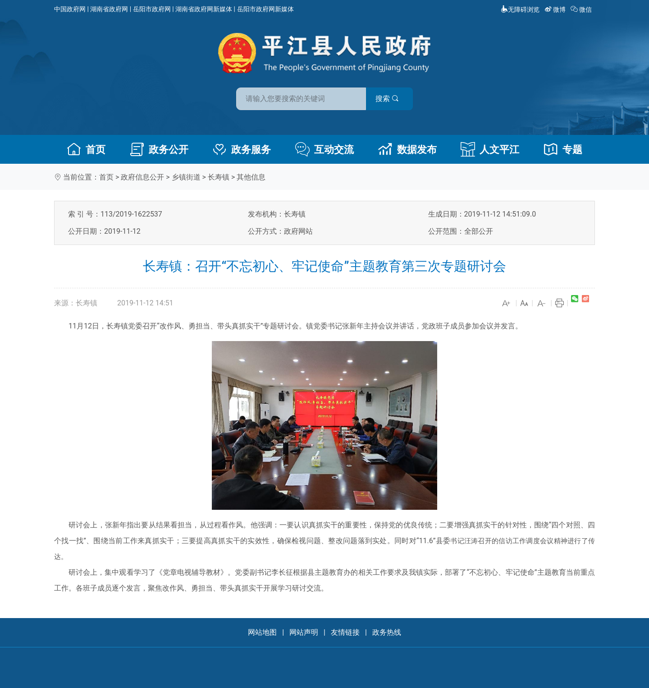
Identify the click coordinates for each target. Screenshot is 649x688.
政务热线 (386, 632)
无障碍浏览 (520, 9)
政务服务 (241, 149)
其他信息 (251, 177)
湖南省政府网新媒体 (203, 9)
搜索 (389, 98)
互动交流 (324, 149)
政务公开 (159, 149)
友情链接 (345, 632)
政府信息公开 (142, 177)
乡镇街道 (186, 177)
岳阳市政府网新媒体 (265, 9)
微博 (555, 9)
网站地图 (262, 632)
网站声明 (303, 632)
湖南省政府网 (109, 9)
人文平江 (490, 149)
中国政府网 (70, 9)
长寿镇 (218, 177)
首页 (86, 149)
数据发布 (407, 149)
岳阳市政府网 (152, 9)
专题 (563, 149)
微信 (582, 9)
